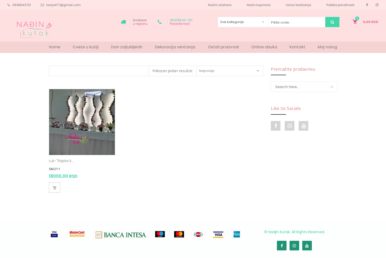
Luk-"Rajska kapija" (65, 160)
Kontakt (297, 47)
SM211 (54, 169)
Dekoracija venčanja (175, 47)
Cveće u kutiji (86, 47)
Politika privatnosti (340, 5)
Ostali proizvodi (223, 47)
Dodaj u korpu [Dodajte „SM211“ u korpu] (54, 188)
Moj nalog (327, 47)
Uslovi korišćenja (298, 5)
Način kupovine (258, 5)
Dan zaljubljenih (127, 47)
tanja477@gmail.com (63, 5)
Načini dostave (219, 5)
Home (54, 47)
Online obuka (264, 47)
